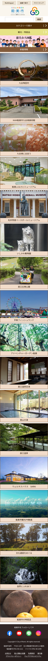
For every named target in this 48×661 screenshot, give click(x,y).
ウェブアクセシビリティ (32, 656)
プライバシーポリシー (13, 656)
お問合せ (8, 653)
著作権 (40, 653)
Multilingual (9, 3)
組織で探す (24, 3)
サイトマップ (38, 3)
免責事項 (31, 653)
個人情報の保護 (19, 653)
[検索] (19, 19)
